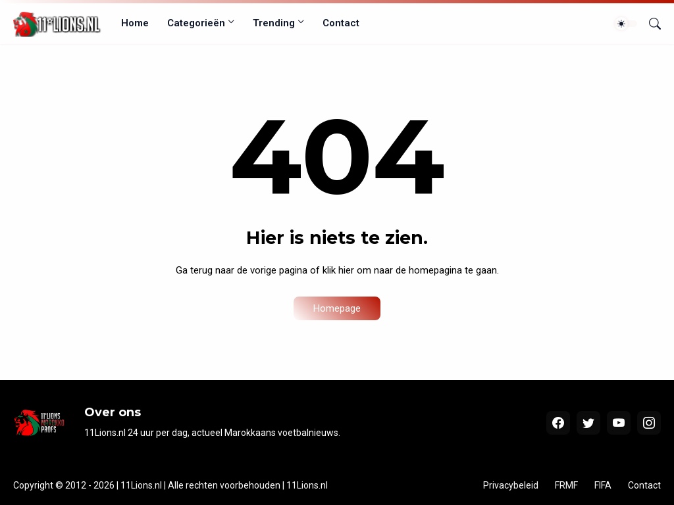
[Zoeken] (649, 23)
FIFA (602, 485)
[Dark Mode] (626, 23)
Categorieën (196, 23)
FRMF (566, 485)
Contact (341, 23)
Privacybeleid (510, 485)
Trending (274, 23)
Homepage (337, 308)
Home (135, 23)
